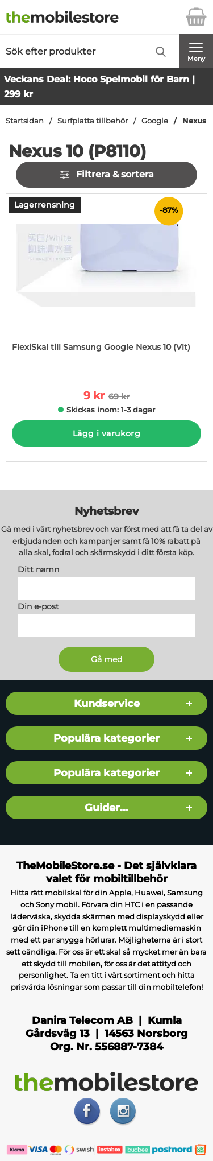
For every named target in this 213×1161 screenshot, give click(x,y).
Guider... (106, 807)
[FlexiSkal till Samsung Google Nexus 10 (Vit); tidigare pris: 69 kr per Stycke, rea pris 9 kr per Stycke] (106, 283)
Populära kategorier (106, 738)
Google (154, 121)
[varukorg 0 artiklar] (196, 17)
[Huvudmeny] (196, 51)
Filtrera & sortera (106, 174)
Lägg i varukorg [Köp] (106, 433)
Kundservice (107, 703)
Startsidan (25, 121)
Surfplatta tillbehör (92, 121)
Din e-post (38, 606)
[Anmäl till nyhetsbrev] (106, 659)
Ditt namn (38, 569)
